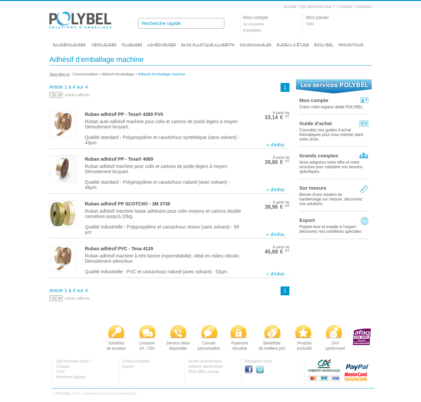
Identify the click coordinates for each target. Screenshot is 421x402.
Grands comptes (318, 155)
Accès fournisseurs (205, 361)
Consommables (85, 74)
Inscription (252, 30)
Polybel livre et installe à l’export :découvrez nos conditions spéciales (330, 229)
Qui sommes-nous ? (317, 6)
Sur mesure (313, 188)
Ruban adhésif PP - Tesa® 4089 (119, 159)
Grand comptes (135, 361)
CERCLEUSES (103, 44)
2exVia (105, 393)
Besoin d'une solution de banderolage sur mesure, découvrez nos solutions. (330, 199)
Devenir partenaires (205, 366)
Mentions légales (71, 377)
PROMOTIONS (350, 44)
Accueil (290, 6)
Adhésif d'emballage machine (161, 74)
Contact (345, 6)
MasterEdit (127, 393)
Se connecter (253, 24)
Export (307, 220)
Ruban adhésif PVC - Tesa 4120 (119, 248)
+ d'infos (275, 144)
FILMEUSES (131, 44)
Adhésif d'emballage (118, 74)
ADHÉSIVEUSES (161, 44)
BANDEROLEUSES (69, 44)
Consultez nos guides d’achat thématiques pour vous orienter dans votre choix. (331, 135)
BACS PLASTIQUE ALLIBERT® (207, 44)
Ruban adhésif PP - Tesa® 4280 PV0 (124, 114)
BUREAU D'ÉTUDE (292, 44)
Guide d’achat (315, 123)
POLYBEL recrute (203, 371)
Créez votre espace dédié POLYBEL (331, 107)
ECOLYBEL (323, 44)
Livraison (364, 6)
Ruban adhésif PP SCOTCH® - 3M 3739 (127, 203)
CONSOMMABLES (255, 44)
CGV (60, 371)
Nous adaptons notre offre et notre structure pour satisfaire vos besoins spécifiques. (330, 167)
